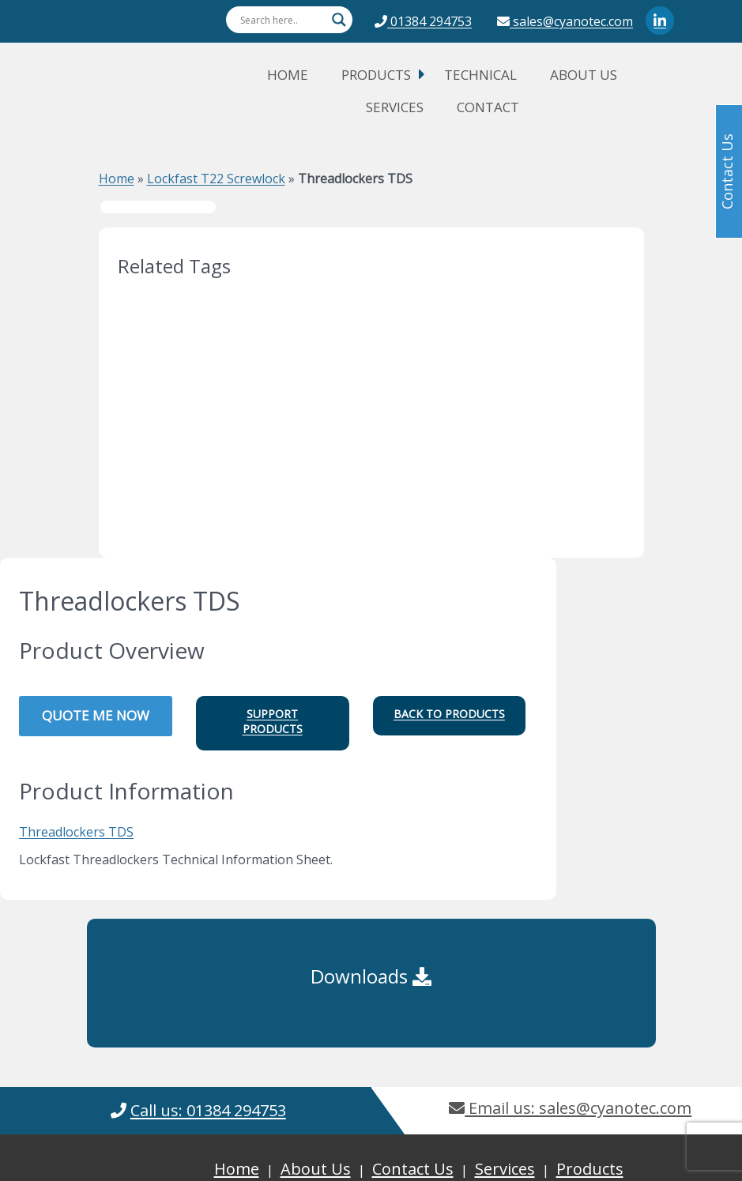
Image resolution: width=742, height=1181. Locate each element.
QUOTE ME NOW (95, 715)
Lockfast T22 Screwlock (216, 178)
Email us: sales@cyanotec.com (570, 1108)
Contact (488, 107)
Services (395, 107)
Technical (480, 75)
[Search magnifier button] (339, 20)
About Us (583, 75)
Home (287, 75)
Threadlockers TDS (76, 832)
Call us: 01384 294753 (208, 1110)
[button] (272, 723)
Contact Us (413, 1168)
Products (376, 75)
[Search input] (282, 20)
